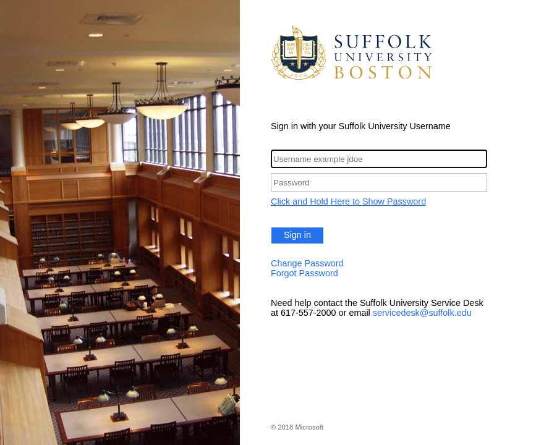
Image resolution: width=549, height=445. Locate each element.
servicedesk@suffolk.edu (422, 313)
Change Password (307, 263)
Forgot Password (304, 273)
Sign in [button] (297, 235)
